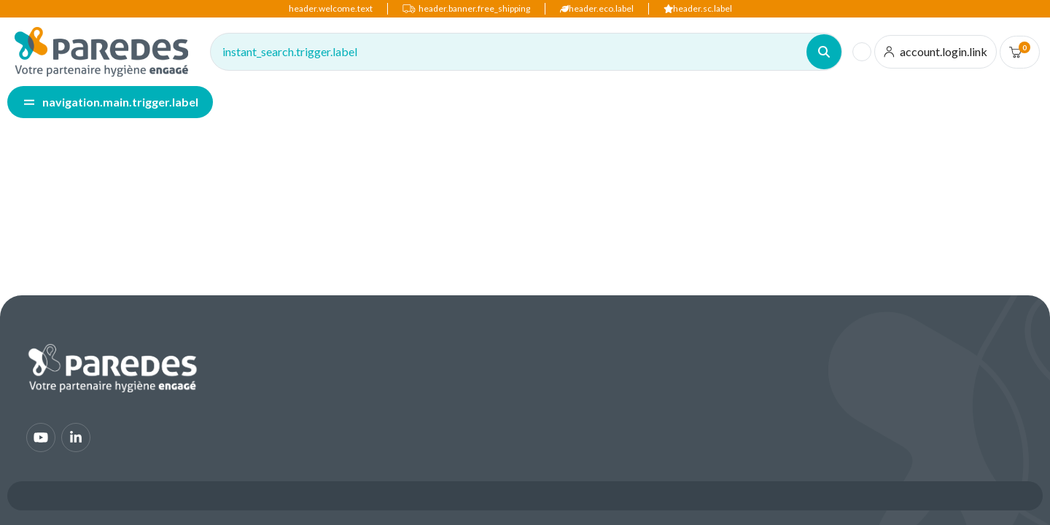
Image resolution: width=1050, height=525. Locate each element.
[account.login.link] (936, 51)
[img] (101, 51)
